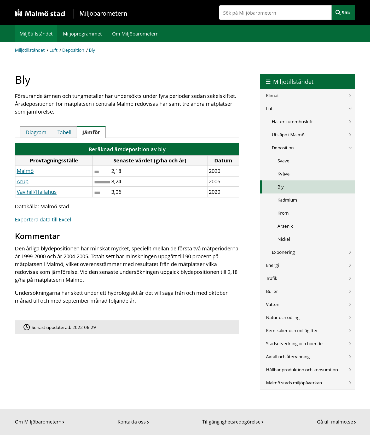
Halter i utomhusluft (292, 122)
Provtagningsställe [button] (54, 160)
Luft (53, 50)
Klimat (272, 95)
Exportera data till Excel (43, 219)
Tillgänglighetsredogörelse (231, 422)
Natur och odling (282, 317)
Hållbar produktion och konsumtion (302, 370)
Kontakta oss (132, 422)
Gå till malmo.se (335, 422)
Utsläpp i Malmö (288, 135)
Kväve (284, 174)
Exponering (283, 252)
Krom (283, 213)
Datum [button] (223, 160)
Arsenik (285, 226)
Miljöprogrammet (82, 34)
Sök (346, 12)
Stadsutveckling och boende (294, 343)
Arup (22, 181)
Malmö (25, 170)
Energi (272, 265)
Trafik (271, 278)
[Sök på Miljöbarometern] (275, 12)
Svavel (284, 161)
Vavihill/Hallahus (37, 191)
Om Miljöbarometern (135, 34)
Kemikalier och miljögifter (292, 330)
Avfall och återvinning (288, 357)
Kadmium (287, 200)
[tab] (36, 132)
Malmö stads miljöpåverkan (294, 383)
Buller (272, 291)
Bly (92, 50)
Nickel (284, 239)
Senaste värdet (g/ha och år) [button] (149, 160)
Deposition (73, 50)
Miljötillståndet (36, 34)
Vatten (272, 304)
